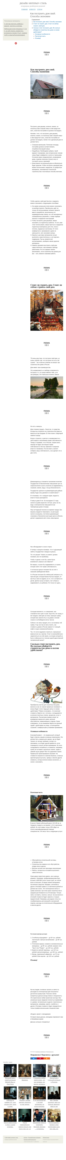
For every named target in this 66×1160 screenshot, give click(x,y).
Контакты (25, 1137)
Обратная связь (46, 1137)
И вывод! (38, 38)
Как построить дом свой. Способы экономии (47, 21)
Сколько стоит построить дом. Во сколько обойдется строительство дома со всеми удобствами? (46, 30)
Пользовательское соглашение (34, 1137)
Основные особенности (42, 34)
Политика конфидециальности (30, 1139)
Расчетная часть (40, 36)
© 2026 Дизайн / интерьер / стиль (11, 1137)
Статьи (39, 9)
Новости (32, 9)
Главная (24, 9)
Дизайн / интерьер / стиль (33, 3)
